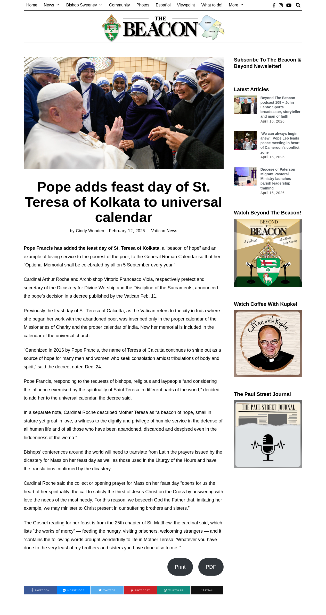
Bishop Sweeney (81, 5)
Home (31, 5)
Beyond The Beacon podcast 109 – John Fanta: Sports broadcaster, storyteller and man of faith (280, 107)
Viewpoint (186, 5)
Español (163, 5)
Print (180, 567)
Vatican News (164, 230)
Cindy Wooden (89, 230)
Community (119, 5)
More (233, 5)
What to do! (212, 5)
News (49, 5)
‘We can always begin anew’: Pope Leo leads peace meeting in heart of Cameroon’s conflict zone (280, 143)
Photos (142, 5)
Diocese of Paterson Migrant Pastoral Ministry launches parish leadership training (277, 178)
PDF (211, 567)
